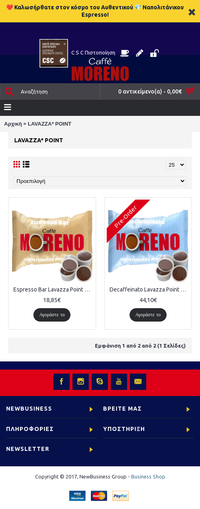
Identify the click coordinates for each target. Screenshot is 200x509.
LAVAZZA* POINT (49, 124)
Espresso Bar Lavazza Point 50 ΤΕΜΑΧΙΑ (53, 289)
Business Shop (148, 476)
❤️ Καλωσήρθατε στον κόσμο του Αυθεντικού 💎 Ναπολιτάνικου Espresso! (95, 11)
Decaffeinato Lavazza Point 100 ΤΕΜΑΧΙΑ (150, 289)
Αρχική (13, 124)
